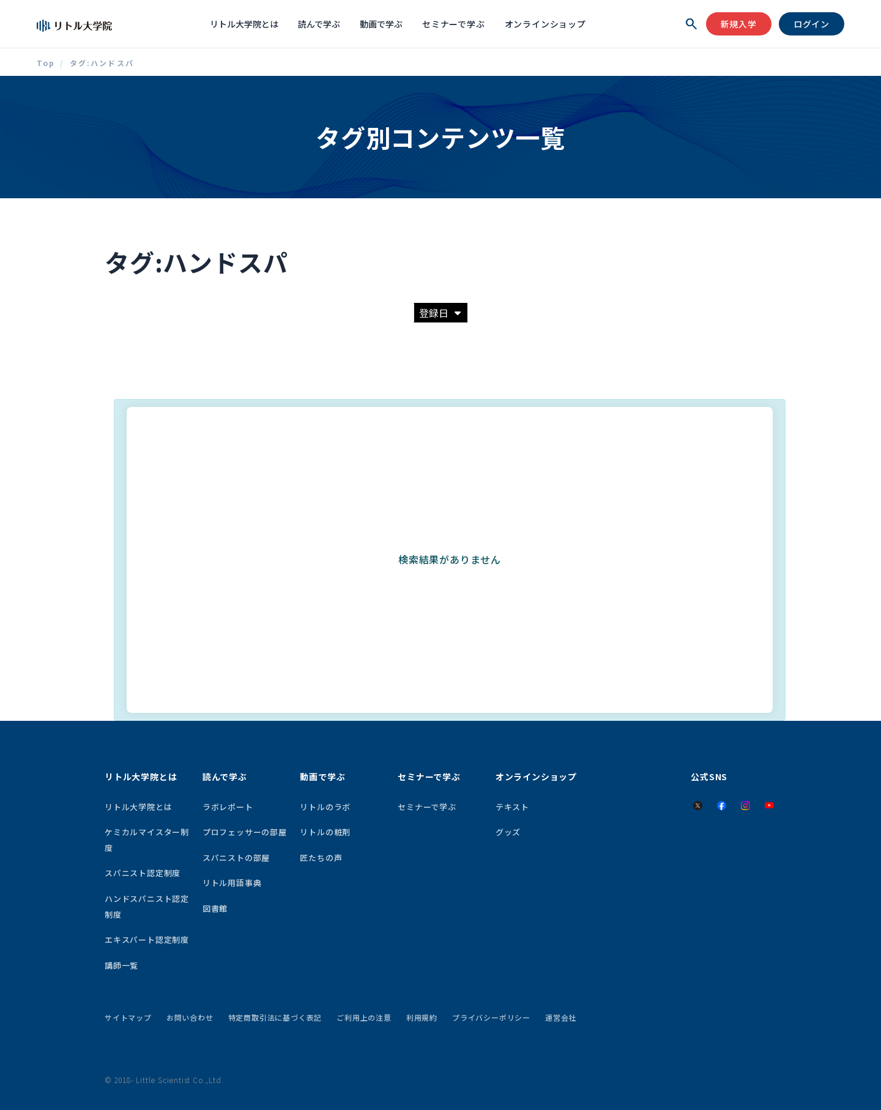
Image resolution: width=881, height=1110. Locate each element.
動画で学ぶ (381, 24)
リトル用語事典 (232, 882)
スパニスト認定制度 (142, 873)
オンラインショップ (545, 24)
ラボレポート (228, 807)
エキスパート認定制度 (147, 939)
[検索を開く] (691, 24)
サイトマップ (128, 1017)
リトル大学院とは (244, 24)
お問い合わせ (190, 1017)
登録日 (440, 312)
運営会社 (560, 1017)
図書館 (215, 908)
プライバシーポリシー (491, 1017)
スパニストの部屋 (236, 857)
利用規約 (421, 1017)
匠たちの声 (321, 857)
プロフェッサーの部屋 (245, 832)
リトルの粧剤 (325, 832)
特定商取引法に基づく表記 (275, 1017)
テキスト (512, 807)
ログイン (812, 24)
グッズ (508, 832)
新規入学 (739, 24)
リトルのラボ (325, 807)
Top (46, 63)
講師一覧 (121, 965)
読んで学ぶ (319, 24)
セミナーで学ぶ (453, 24)
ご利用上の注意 (364, 1017)
